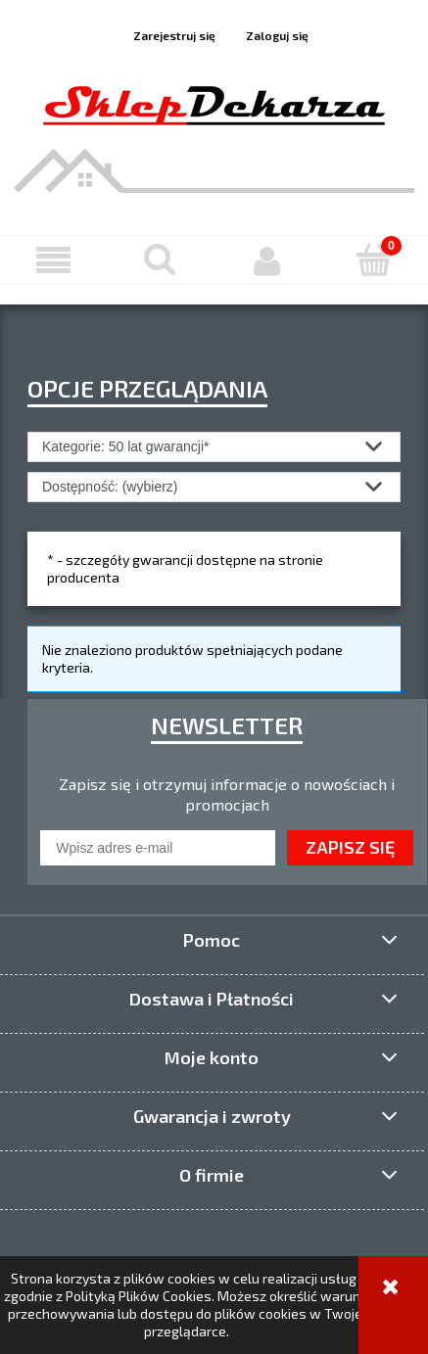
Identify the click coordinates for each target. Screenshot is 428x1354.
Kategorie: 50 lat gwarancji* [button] (125, 446)
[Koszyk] (374, 259)
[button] (53, 261)
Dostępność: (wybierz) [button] (110, 486)
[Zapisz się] (350, 847)
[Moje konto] (267, 260)
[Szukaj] (160, 259)
